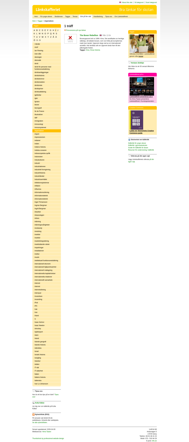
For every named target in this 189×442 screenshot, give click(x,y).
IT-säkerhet (39, 371)
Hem (36, 16)
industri (37, 163)
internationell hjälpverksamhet (45, 267)
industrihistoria (40, 173)
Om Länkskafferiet (121, 16)
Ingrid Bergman (40, 209)
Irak (36, 309)
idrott (36, 63)
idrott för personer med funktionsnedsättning (43, 68)
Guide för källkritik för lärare (138, 148)
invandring (38, 299)
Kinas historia (95, 50)
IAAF (36, 47)
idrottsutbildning (40, 92)
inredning (38, 231)
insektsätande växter (42, 244)
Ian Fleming (39, 51)
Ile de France (39, 111)
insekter (37, 234)
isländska (38, 348)
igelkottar (38, 95)
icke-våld (38, 54)
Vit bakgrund (139, 2)
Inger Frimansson (41, 202)
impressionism (40, 137)
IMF (36, 118)
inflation (37, 186)
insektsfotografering (42, 241)
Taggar (67, 16)
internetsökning (40, 290)
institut (37, 254)
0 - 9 (39, 40)
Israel (37, 351)
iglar (36, 98)
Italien (37, 374)
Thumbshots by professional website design (48, 438)
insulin (37, 257)
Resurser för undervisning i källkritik (141, 150)
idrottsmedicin (40, 82)
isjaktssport (39, 332)
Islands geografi (40, 342)
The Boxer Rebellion (89, 35)
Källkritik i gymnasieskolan (137, 145)
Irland (37, 316)
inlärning (38, 221)
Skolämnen (59, 16)
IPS (36, 306)
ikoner (37, 105)
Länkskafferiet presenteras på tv (141, 97)
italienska (38, 380)
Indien (37, 144)
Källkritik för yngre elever (137, 143)
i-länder (37, 44)
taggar (141, 56)
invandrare (38, 296)
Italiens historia (40, 377)
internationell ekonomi (43, 264)
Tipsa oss (108, 16)
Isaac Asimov (39, 322)
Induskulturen (39, 160)
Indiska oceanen (41, 150)
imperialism (39, 131)
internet (37, 283)
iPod (36, 303)
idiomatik (38, 60)
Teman (75, 16)
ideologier (38, 57)
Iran (36, 312)
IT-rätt (37, 368)
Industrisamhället (41, 179)
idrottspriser (39, 89)
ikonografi (38, 108)
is (35, 319)
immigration (39, 121)
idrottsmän (38, 85)
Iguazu (37, 102)
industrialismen (40, 166)
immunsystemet (40, 127)
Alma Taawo (46, 432)
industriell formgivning (42, 170)
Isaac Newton (40, 325)
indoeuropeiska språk (42, 153)
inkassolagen (39, 215)
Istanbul (37, 361)
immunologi (39, 124)
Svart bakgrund (151, 2)
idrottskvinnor (39, 79)
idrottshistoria (39, 75)
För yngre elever (46, 16)
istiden (37, 364)
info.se (154, 441)
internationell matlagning (43, 270)
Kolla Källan (39, 403)
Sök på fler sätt (85, 16)
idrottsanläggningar (42, 72)
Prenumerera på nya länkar (75, 30)
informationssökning (42, 192)
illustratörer (39, 114)
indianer (38, 140)
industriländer (39, 176)
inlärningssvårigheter (42, 225)
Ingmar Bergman (41, 205)
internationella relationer (43, 277)
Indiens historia (40, 147)
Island (37, 338)
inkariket (38, 212)
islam (36, 335)
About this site (127, 2)
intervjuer (38, 293)
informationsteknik (41, 196)
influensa (38, 189)
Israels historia (40, 355)
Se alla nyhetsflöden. (39, 422)
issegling (38, 358)
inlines (37, 218)
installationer (39, 251)
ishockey (38, 329)
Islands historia (40, 345)
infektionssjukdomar (42, 183)
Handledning (98, 16)
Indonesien (39, 157)
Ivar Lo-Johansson (41, 384)
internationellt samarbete (43, 280)
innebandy (38, 228)
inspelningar (39, 248)
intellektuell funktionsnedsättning (46, 260)
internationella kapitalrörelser (45, 273)
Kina (87, 50)
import (37, 134)
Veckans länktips (137, 63)
